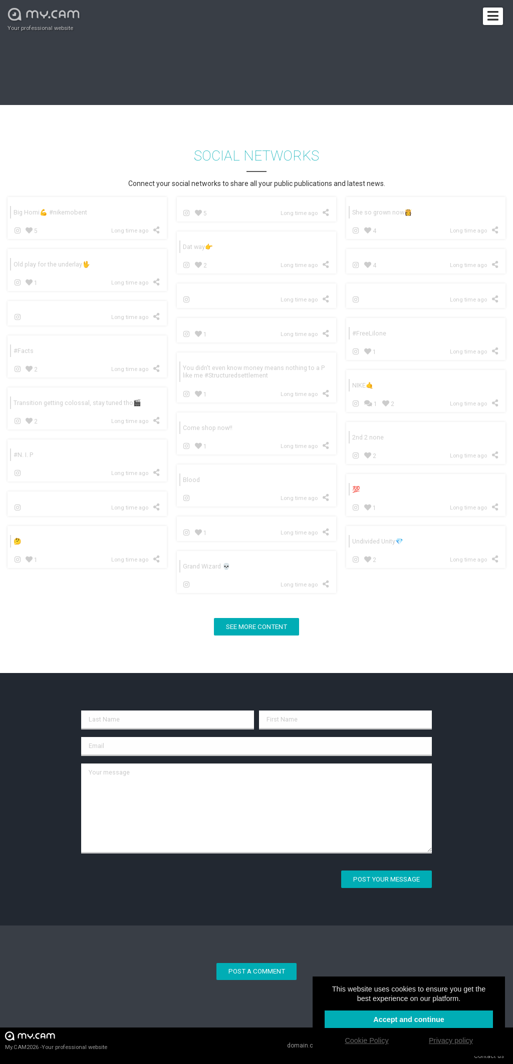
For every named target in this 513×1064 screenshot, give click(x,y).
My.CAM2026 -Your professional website (56, 1040)
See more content (256, 626)
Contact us (489, 1056)
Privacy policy (451, 1040)
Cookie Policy (366, 1040)
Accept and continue (408, 1020)
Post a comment (256, 971)
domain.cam (304, 1045)
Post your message (386, 879)
